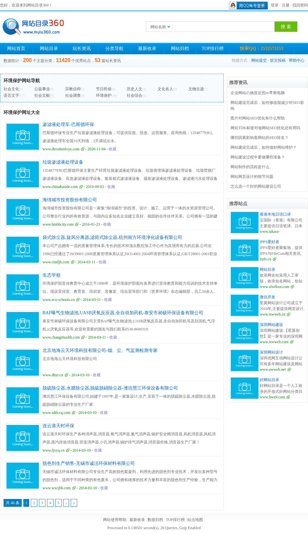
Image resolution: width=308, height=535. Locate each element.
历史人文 (134, 89)
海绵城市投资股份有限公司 (69, 199)
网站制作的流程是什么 (250, 167)
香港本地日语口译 (275, 214)
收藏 (112, 149)
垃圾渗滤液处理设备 (62, 162)
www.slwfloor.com (274, 286)
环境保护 (104, 95)
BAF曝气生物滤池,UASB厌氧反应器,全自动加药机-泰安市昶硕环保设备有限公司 (122, 312)
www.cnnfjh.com (55, 262)
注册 (286, 5)
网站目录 (49, 48)
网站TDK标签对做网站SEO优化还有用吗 (265, 128)
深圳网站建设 (271, 324)
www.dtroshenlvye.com (60, 149)
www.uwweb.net (273, 369)
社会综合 (134, 95)
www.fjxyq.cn (53, 450)
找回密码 (300, 5)
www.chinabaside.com (60, 186)
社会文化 (11, 89)
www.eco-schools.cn (58, 299)
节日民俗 (104, 89)
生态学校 (51, 275)
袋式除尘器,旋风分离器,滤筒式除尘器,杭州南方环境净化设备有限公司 (112, 237)
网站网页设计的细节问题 (252, 176)
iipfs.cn (265, 259)
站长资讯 (82, 48)
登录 (274, 5)
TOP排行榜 (213, 48)
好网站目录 (269, 380)
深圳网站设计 (271, 352)
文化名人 (165, 89)
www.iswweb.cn (272, 314)
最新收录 (147, 48)
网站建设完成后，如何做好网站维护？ (264, 147)
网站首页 (16, 48)
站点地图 (195, 519)
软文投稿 (278, 60)
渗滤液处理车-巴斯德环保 (68, 124)
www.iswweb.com (274, 342)
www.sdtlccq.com (56, 412)
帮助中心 (296, 60)
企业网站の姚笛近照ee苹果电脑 (258, 93)
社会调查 (73, 95)
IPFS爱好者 (269, 242)
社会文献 (42, 95)
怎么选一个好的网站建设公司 (256, 186)
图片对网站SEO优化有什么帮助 (258, 118)
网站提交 (259, 60)
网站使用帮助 (114, 519)
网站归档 (180, 48)
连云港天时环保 (58, 425)
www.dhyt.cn (52, 375)
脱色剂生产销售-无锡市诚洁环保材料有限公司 (88, 463)
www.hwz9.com (272, 397)
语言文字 (11, 95)
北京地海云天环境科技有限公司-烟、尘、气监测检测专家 (100, 350)
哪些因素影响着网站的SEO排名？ (260, 137)
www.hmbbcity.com (58, 224)
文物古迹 (196, 89)
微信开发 (267, 297)
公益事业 (42, 89)
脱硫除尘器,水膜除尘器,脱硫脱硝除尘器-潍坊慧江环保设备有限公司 (110, 388)
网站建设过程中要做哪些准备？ (258, 157)
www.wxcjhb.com (56, 488)
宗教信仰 (73, 89)
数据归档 (155, 519)
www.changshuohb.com (61, 337)
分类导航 (114, 48)
